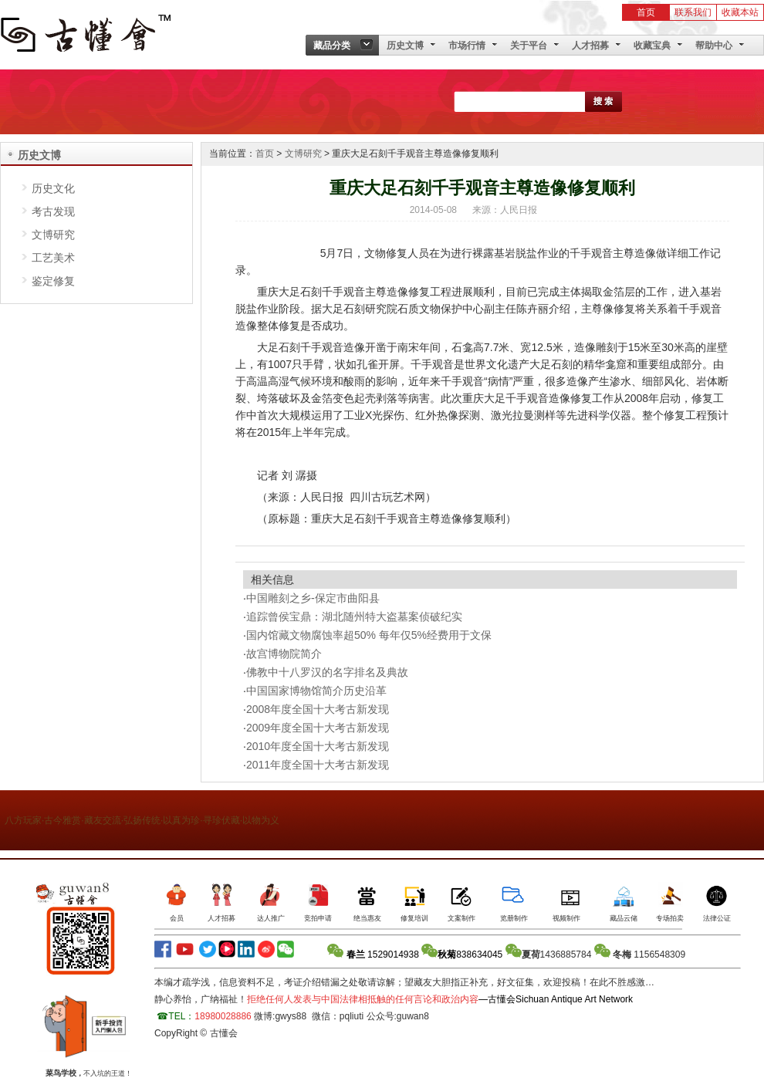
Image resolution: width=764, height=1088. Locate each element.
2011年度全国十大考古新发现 (317, 765)
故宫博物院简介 (284, 653)
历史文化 (53, 188)
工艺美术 (53, 258)
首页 (646, 12)
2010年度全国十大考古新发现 (317, 746)
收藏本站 (740, 12)
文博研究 (53, 234)
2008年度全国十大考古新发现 (317, 709)
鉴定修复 (53, 281)
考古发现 (53, 211)
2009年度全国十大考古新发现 (317, 727)
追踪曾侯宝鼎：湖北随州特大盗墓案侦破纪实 (354, 616)
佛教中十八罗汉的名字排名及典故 (327, 672)
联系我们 (693, 12)
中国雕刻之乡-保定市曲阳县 (313, 598)
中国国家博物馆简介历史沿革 (316, 690)
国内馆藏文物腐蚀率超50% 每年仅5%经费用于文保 (369, 635)
